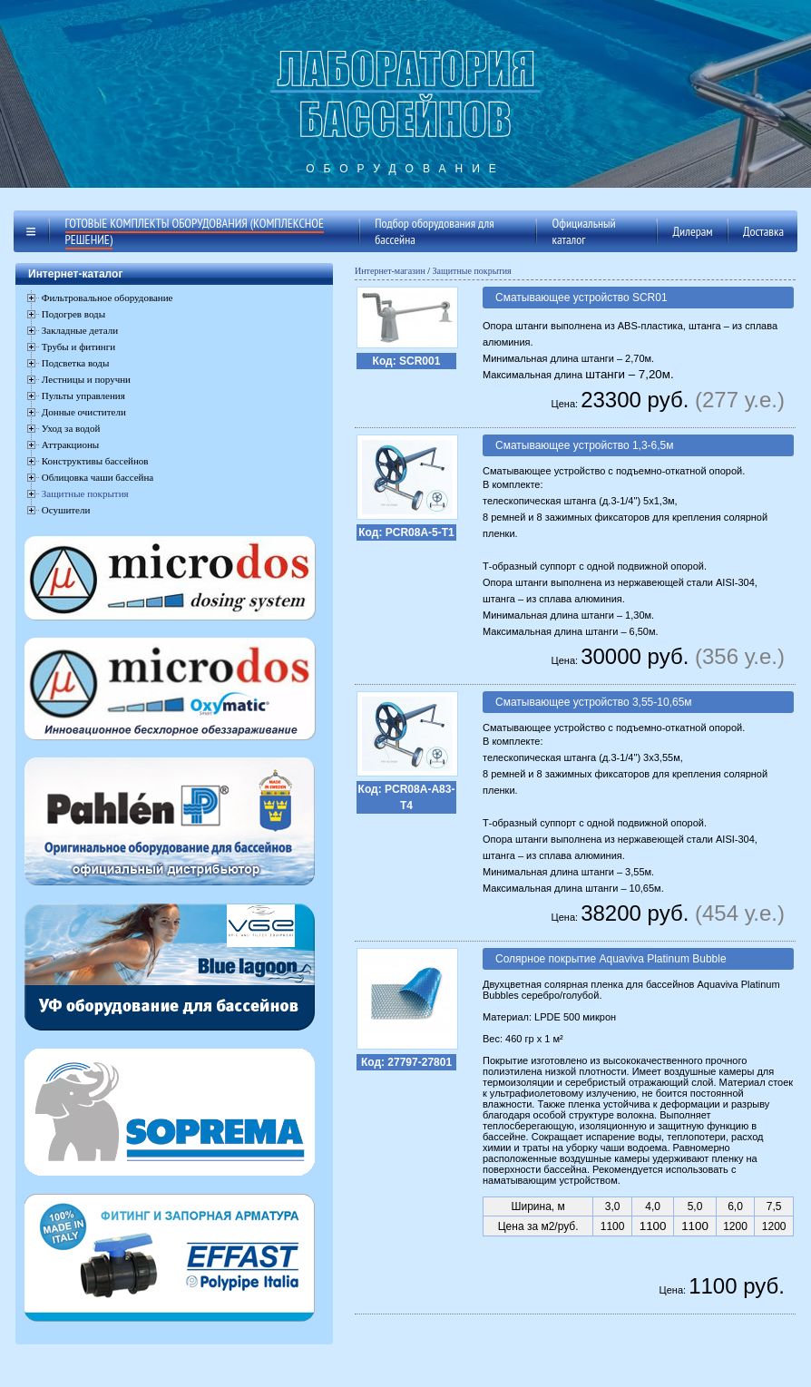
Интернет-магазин (390, 271)
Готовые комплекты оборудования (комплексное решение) (194, 231)
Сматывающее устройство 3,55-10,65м (593, 702)
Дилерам (692, 231)
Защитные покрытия (85, 493)
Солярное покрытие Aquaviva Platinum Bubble (611, 958)
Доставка (763, 231)
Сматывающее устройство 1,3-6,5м (584, 445)
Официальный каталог (584, 231)
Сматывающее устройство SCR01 (581, 297)
